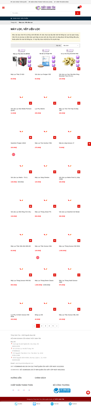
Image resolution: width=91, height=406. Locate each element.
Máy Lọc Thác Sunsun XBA (43, 246)
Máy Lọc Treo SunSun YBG (43, 143)
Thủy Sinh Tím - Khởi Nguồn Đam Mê (23, 335)
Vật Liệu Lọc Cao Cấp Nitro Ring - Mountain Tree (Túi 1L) (69, 75)
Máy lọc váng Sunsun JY (66, 143)
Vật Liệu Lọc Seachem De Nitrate (69, 212)
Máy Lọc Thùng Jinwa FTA (43, 212)
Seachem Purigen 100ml (18, 143)
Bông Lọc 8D (39, 315)
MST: (12, 366)
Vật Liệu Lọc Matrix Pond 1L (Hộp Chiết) (69, 178)
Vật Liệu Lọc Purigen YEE (43, 74)
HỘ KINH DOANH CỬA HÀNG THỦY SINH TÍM (26, 338)
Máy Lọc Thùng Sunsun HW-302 (21, 280)
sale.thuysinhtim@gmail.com (24, 363)
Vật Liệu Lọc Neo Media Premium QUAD (21, 109)
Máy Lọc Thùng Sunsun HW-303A (69, 246)
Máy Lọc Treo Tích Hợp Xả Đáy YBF (68, 109)
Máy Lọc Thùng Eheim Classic (44, 280)
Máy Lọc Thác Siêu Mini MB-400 (21, 246)
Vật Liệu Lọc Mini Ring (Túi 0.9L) (21, 212)
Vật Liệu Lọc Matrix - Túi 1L (19, 177)
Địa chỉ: (13, 341)
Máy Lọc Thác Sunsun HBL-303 (69, 315)
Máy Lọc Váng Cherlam (42, 177)
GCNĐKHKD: (15, 369)
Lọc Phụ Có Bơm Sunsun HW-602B (20, 315)
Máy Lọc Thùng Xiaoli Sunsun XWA (68, 281)
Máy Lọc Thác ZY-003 (17, 74)
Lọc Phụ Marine (40, 109)
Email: (13, 363)
